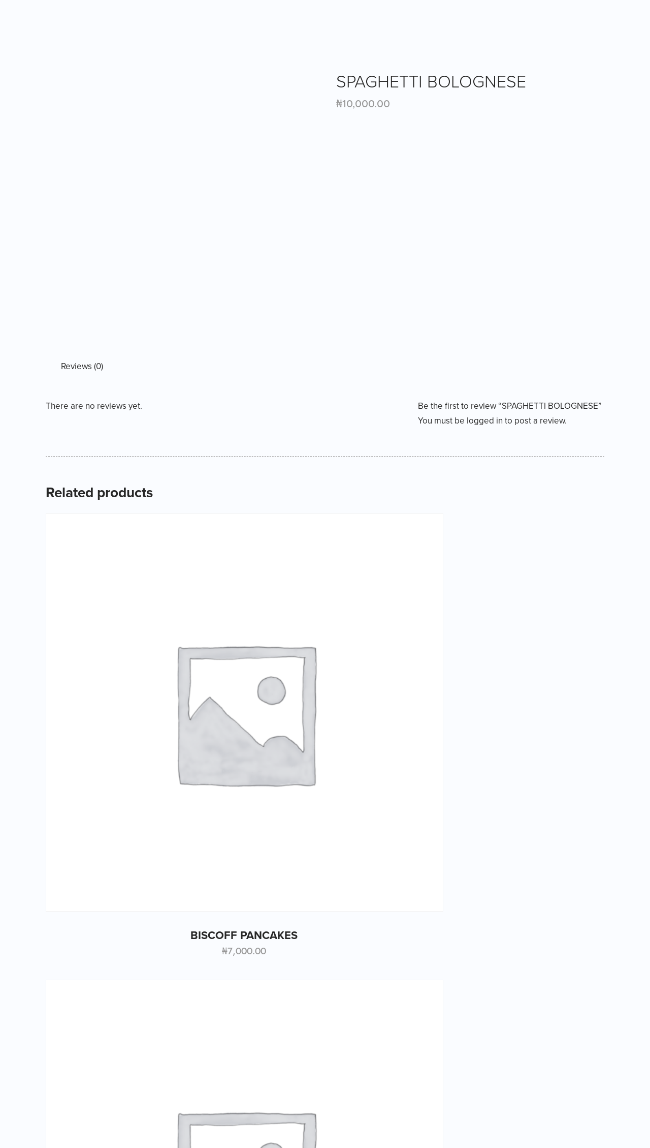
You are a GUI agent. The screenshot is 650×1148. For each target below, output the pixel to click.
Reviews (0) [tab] (82, 366)
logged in (485, 420)
